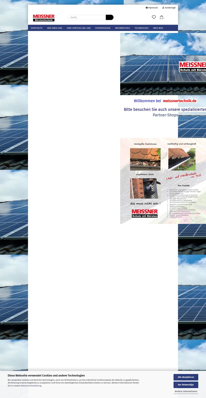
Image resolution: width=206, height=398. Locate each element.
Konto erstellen (38, 328)
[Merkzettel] (154, 17)
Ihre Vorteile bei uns (79, 28)
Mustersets (36, 41)
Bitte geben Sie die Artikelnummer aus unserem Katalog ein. (49, 267)
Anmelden (52, 322)
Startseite (37, 28)
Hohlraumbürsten (39, 71)
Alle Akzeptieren (186, 377)
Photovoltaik (102, 28)
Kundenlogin (169, 8)
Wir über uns (54, 28)
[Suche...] (110, 17)
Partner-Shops (128, 120)
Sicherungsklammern (41, 51)
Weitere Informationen (186, 391)
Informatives (122, 28)
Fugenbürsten (37, 76)
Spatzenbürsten (38, 66)
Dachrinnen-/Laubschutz (43, 46)
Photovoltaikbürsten (41, 61)
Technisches (141, 28)
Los (69, 281)
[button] (161, 17)
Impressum (152, 8)
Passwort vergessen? (40, 333)
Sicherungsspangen (40, 56)
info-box (158, 28)
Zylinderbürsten (38, 80)
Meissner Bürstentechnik (43, 37)
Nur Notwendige (186, 384)
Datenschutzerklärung (31, 386)
